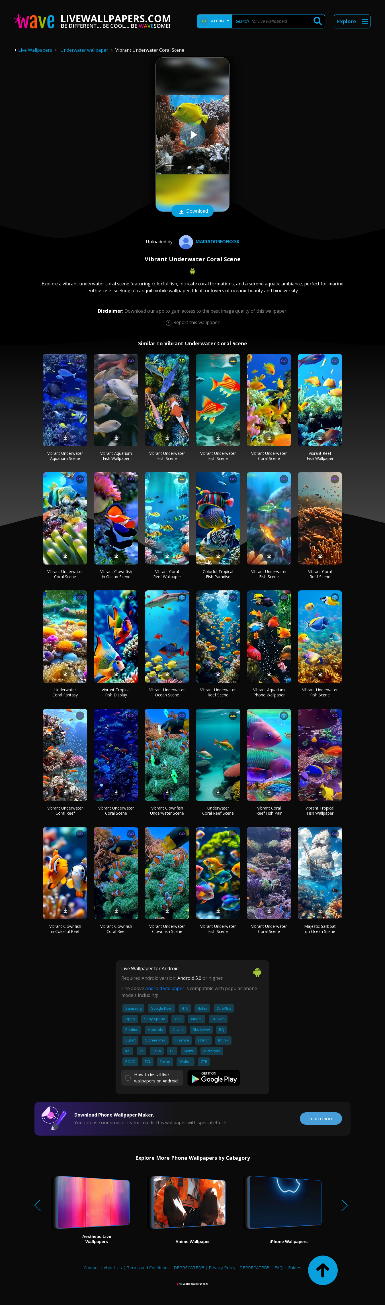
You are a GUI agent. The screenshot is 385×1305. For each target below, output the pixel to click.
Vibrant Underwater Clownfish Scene (167, 929)
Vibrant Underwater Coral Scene (269, 456)
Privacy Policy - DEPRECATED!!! (239, 1267)
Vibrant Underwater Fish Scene (167, 456)
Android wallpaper (164, 988)
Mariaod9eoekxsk (208, 241)
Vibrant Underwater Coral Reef (65, 810)
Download (192, 211)
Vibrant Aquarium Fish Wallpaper (116, 456)
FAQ (279, 1267)
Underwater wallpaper (84, 50)
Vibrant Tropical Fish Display (116, 692)
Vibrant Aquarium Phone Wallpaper (269, 692)
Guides (294, 1267)
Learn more (320, 1118)
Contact (91, 1267)
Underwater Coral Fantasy (65, 692)
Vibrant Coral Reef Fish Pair (269, 810)
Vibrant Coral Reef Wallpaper (167, 574)
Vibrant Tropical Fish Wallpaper (320, 810)
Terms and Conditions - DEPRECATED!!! (165, 1267)
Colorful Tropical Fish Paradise (218, 574)
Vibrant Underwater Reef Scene (218, 692)
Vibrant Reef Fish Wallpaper (320, 456)
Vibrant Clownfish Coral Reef (116, 929)
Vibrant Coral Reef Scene (320, 574)
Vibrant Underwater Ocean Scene (167, 692)
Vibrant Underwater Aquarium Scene (65, 456)
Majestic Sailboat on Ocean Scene (320, 929)
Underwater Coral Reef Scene (218, 810)
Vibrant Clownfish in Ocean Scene (116, 574)
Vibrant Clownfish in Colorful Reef (65, 929)
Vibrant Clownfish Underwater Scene (167, 810)
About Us (113, 1267)
